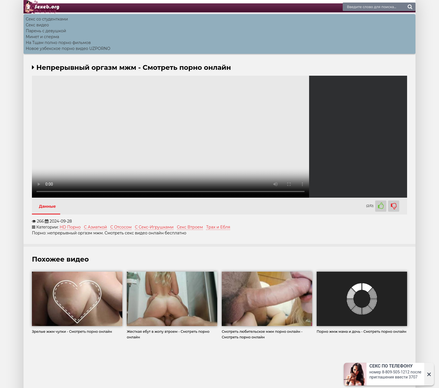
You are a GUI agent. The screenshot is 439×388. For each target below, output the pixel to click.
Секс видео (37, 24)
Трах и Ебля (218, 227)
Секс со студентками (47, 19)
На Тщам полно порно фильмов (58, 42)
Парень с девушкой (46, 30)
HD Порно (70, 227)
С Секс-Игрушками (154, 227)
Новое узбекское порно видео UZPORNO (68, 48)
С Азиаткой (95, 227)
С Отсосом (121, 227)
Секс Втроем (190, 227)
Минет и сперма (42, 36)
